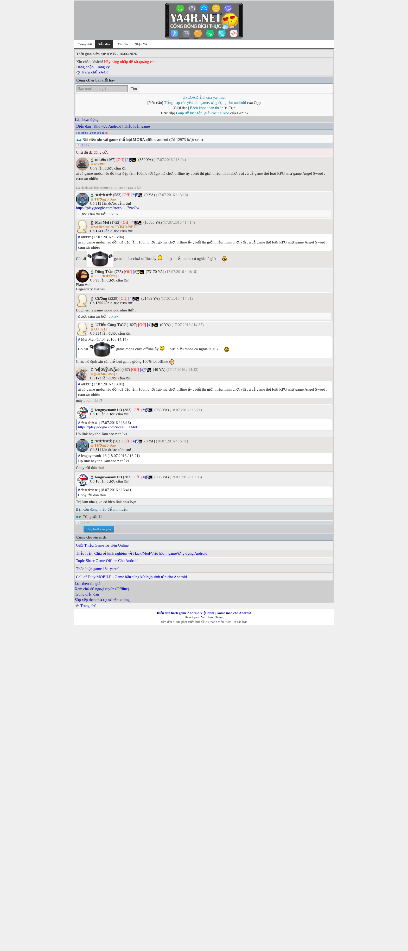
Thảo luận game (137, 126)
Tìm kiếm (81, 132)
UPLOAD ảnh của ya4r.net (203, 97)
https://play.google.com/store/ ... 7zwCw (107, 208)
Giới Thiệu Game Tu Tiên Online (102, 545)
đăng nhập (98, 509)
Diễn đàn (83, 126)
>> (87, 145)
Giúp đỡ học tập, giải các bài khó (202, 113)
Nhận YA (141, 44)
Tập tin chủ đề (96, 132)
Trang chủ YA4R (94, 72)
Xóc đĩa (123, 44)
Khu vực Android (107, 126)
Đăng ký (103, 67)
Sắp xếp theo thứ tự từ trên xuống (102, 600)
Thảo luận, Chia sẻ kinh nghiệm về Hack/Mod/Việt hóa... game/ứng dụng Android (141, 553)
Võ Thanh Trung (212, 617)
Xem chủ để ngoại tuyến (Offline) (102, 589)
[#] (127, 160)
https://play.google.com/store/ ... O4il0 (108, 427)
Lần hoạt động (87, 119)
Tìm (134, 89)
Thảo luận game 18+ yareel (97, 569)
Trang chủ (85, 44)
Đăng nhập (85, 67)
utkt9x (113, 214)
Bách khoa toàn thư (205, 108)
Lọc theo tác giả (87, 583)
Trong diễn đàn (87, 594)
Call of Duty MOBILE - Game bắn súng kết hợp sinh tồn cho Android (131, 577)
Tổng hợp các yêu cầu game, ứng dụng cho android (205, 103)
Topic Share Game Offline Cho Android (107, 561)
